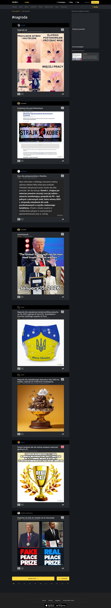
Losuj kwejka (63, 578)
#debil (28, 451)
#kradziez (30, 236)
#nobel (35, 519)
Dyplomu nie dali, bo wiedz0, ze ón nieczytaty (35, 518)
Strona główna (16, 11)
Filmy (71, 2)
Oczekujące (61, 2)
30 (29, 583)
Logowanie (87, 2)
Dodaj (27, 2)
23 (67, 583)
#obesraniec (37, 383)
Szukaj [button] (96, 7)
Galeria (26, 6)
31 (24, 583)
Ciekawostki (33, 6)
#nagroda (35, 31)
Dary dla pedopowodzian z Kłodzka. (32, 176)
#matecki (35, 451)
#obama (29, 519)
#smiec (32, 318)
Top (78, 2)
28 (40, 583)
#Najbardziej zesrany (44, 383)
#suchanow (30, 110)
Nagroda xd (22, 30)
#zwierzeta (30, 31)
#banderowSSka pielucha (44, 318)
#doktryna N (34, 177)
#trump (38, 519)
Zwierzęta (14, 6)
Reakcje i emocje (49, 6)
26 (51, 583)
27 (46, 583)
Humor (20, 6)
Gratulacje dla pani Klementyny (30, 108)
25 (57, 583)
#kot (27, 31)
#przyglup (33, 383)
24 (62, 583)
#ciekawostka (40, 31)
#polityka (25, 177)
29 (35, 583)
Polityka (40, 6)
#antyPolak (36, 318)
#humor (24, 31)
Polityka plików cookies (68, 600)
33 (13, 583)
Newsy (56, 6)
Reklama (50, 600)
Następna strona (33, 578)
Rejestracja (95, 2)
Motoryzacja (64, 6)
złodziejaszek (23, 234)
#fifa (32, 519)
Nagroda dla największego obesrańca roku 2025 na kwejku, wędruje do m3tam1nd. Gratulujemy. (38, 381)
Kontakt (44, 600)
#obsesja (31, 451)
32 (19, 583)
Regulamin (57, 600)
